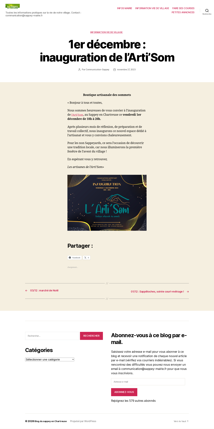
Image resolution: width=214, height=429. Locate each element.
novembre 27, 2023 (127, 70)
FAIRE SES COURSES (183, 8)
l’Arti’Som (78, 115)
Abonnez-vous (124, 392)
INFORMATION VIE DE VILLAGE (152, 8)
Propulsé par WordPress (87, 421)
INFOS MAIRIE (124, 8)
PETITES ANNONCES (183, 12)
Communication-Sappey (97, 70)
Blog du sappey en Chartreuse (52, 421)
